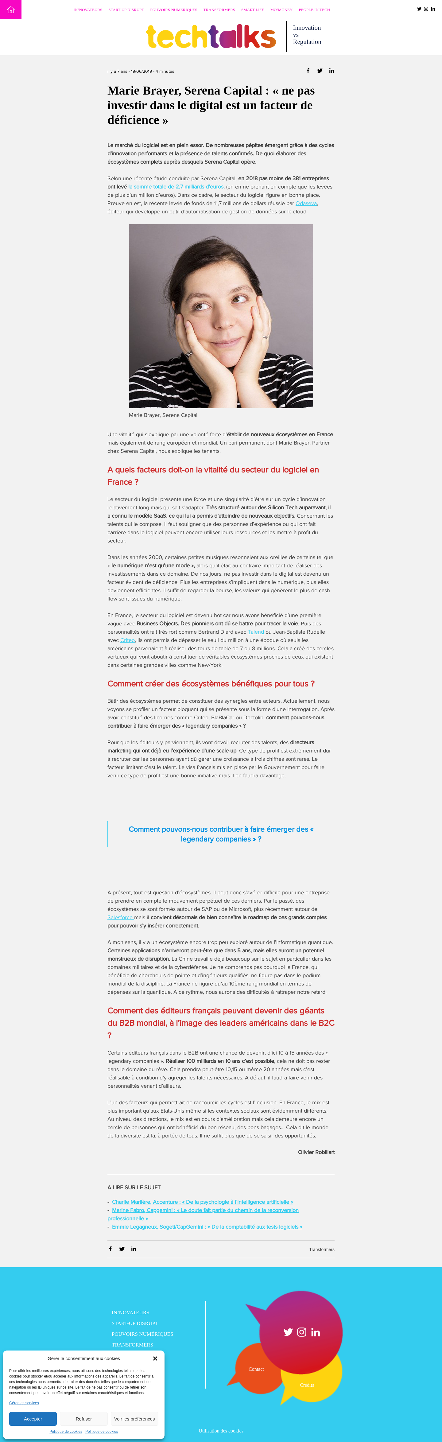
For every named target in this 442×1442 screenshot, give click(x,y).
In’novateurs (88, 9)
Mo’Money (281, 9)
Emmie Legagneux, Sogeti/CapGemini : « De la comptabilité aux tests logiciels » (207, 1227)
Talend (257, 632)
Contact (256, 1369)
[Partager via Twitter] (320, 71)
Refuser (84, 1418)
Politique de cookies (65, 1431)
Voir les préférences (134, 1418)
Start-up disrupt (126, 9)
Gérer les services (24, 1403)
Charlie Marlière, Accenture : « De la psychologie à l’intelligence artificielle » (202, 1202)
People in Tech (314, 9)
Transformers (219, 9)
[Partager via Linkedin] (332, 71)
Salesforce (120, 917)
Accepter (33, 1418)
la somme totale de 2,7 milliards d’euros (175, 187)
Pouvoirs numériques (173, 9)
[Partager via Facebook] (308, 71)
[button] (155, 1358)
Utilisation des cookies (221, 1430)
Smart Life (252, 9)
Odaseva (306, 203)
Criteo (127, 640)
